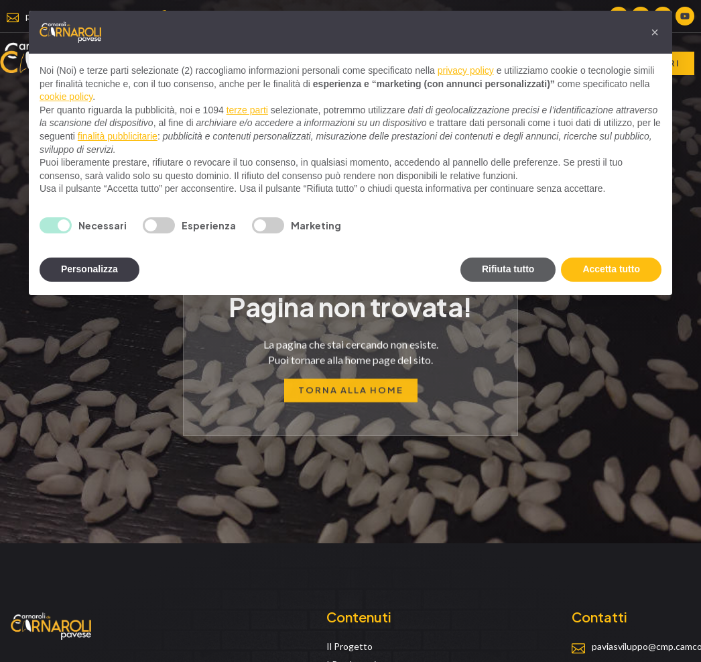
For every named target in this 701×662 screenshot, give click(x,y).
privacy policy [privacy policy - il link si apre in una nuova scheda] (466, 70)
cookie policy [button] (66, 96)
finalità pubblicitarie (117, 136)
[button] (654, 32)
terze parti (247, 110)
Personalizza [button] (89, 269)
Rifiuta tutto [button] (508, 269)
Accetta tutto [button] (611, 269)
